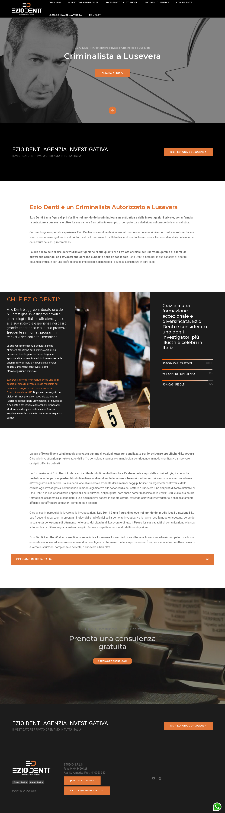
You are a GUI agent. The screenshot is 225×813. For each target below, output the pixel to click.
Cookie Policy (36, 782)
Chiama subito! (113, 73)
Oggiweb (31, 790)
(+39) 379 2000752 (82, 780)
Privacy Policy (20, 782)
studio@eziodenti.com (112, 661)
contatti (95, 15)
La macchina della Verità (65, 15)
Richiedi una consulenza (188, 151)
